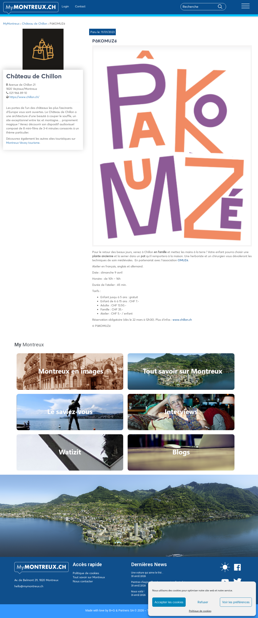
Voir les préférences (236, 602)
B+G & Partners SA (121, 610)
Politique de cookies (200, 610)
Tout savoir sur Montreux (89, 577)
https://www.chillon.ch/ (24, 97)
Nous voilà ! (137, 591)
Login (53, 6)
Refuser (203, 602)
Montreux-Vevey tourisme (23, 143)
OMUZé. (183, 260)
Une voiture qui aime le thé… (147, 572)
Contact (68, 6)
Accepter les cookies (169, 602)
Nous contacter (83, 581)
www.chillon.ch (182, 320)
